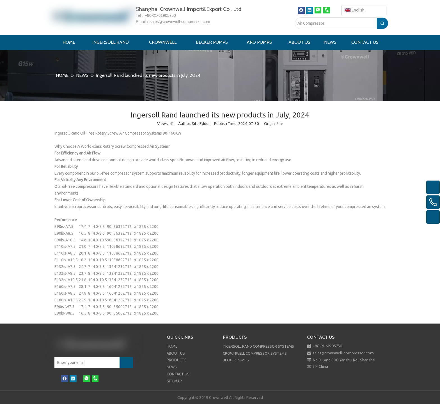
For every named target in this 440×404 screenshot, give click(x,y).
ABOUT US (176, 353)
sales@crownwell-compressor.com (180, 21)
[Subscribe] (126, 362)
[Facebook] (301, 10)
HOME (172, 346)
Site (279, 123)
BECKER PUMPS (236, 360)
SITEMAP (174, 381)
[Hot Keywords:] (382, 23)
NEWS (172, 367)
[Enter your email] (84, 362)
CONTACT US (178, 374)
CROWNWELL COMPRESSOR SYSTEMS (255, 353)
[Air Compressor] (336, 23)
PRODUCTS (177, 360)
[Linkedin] (309, 10)
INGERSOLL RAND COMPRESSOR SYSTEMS (258, 346)
